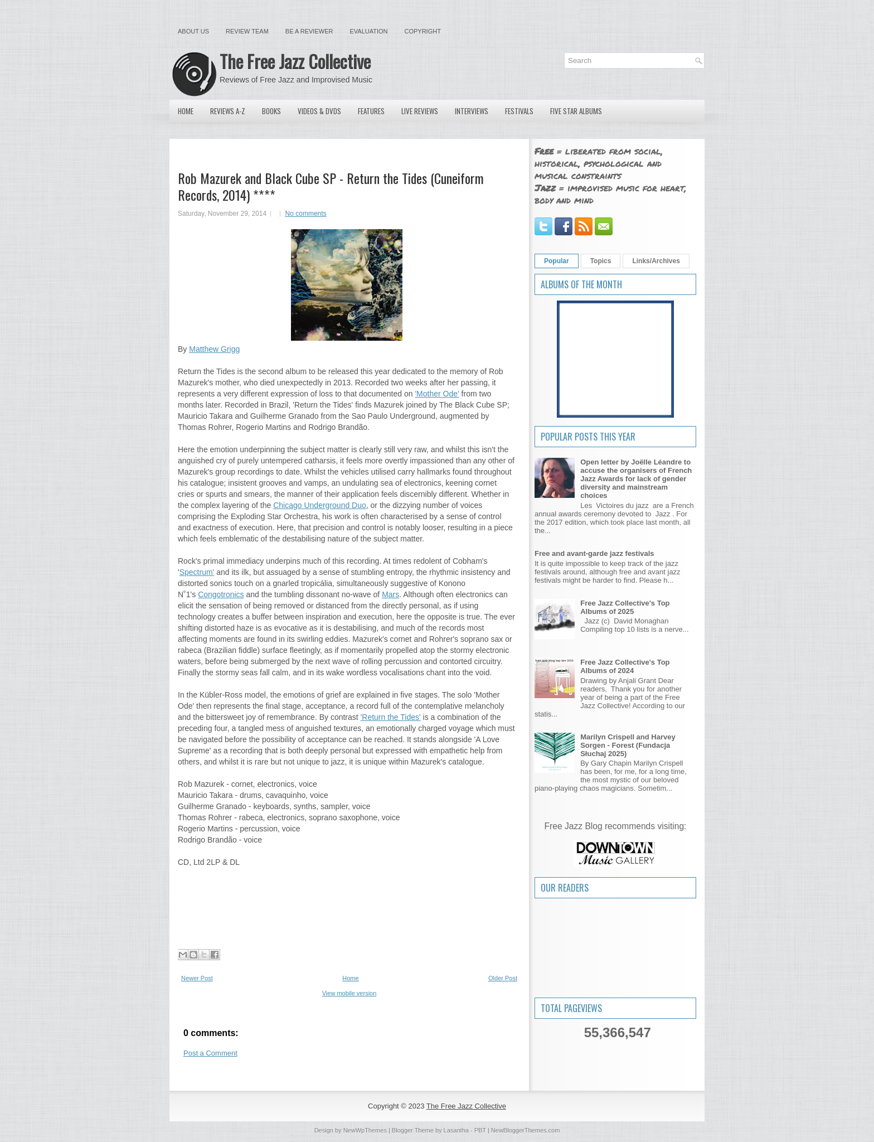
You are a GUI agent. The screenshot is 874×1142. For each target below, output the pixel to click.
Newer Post (197, 978)
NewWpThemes (365, 1130)
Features (371, 111)
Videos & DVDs (319, 111)
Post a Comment (210, 1053)
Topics (600, 261)
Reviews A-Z (227, 111)
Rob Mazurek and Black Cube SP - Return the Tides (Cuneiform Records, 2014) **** (331, 186)
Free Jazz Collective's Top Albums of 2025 (624, 607)
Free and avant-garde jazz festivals (594, 553)
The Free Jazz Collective (295, 61)
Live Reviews (419, 111)
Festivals (519, 111)
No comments (306, 213)
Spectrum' (197, 572)
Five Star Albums (576, 111)
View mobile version (349, 993)
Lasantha (456, 1130)
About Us (193, 31)
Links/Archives (655, 261)
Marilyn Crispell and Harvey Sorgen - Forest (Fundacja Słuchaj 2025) (628, 745)
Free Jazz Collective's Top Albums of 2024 (624, 666)
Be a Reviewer (309, 31)
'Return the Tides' (391, 717)
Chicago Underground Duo (319, 505)
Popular (556, 261)
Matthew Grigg (214, 349)
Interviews (471, 111)
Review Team (247, 31)
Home (185, 111)
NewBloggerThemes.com (525, 1130)
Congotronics (221, 594)
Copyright (423, 31)
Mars (390, 594)
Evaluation (368, 31)
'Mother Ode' (437, 393)
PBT (480, 1130)
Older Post (502, 978)
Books (271, 111)
